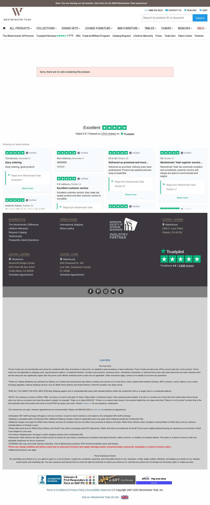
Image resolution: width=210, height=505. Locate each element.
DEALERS (191, 10)
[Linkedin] (113, 291)
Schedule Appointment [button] (21, 274)
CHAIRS (166, 28)
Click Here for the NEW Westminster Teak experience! (120, 3)
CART (204, 10)
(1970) (70, 35)
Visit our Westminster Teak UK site (105, 497)
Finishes (197, 35)
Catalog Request (121, 35)
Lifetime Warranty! (18, 228)
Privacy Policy (76, 490)
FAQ (78, 35)
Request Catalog (18, 232)
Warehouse (183, 228)
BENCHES (184, 28)
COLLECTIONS (46, 28)
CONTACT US (174, 10)
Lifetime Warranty (142, 35)
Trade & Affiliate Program (95, 35)
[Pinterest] (98, 291)
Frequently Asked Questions (24, 240)
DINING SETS (70, 28)
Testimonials (15, 236)
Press (157, 35)
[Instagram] (106, 291)
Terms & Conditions (57, 490)
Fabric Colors (184, 35)
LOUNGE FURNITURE (97, 28)
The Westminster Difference (18, 35)
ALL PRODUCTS (20, 28)
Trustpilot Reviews (46, 35)
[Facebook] (90, 291)
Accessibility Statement (98, 490)
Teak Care (168, 35)
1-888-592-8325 (155, 10)
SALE (200, 28)
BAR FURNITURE (127, 28)
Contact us (87, 403)
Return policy (67, 228)
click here (97, 410)
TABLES (149, 28)
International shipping (71, 224)
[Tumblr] (121, 291)
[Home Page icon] (4, 28)
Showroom (30, 265)
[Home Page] (17, 14)
